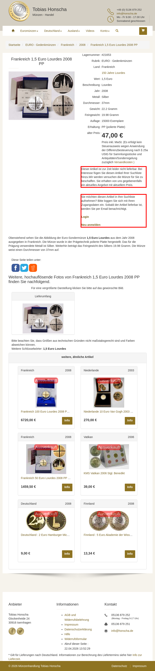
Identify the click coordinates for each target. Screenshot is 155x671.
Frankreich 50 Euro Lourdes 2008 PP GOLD (48, 478)
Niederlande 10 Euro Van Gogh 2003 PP (109, 411)
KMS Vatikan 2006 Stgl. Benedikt (104, 473)
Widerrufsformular (76, 639)
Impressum (71, 624)
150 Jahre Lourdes (113, 72)
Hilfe (67, 634)
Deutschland (53, 30)
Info (67, 420)
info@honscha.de (127, 13)
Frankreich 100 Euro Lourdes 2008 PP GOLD (49, 411)
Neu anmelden (91, 224)
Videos (90, 30)
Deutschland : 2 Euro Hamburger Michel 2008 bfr (51, 534)
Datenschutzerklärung (78, 629)
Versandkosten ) (124, 162)
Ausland (74, 30)
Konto (105, 30)
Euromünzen (29, 30)
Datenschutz (119, 666)
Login (85, 216)
